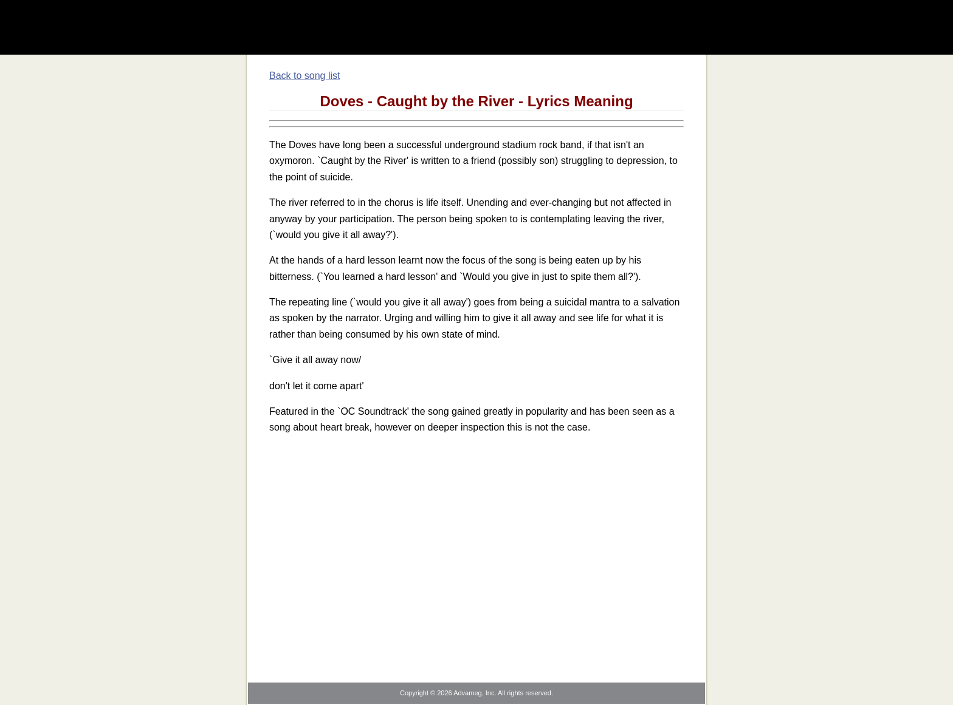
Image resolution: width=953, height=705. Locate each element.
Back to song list (304, 75)
